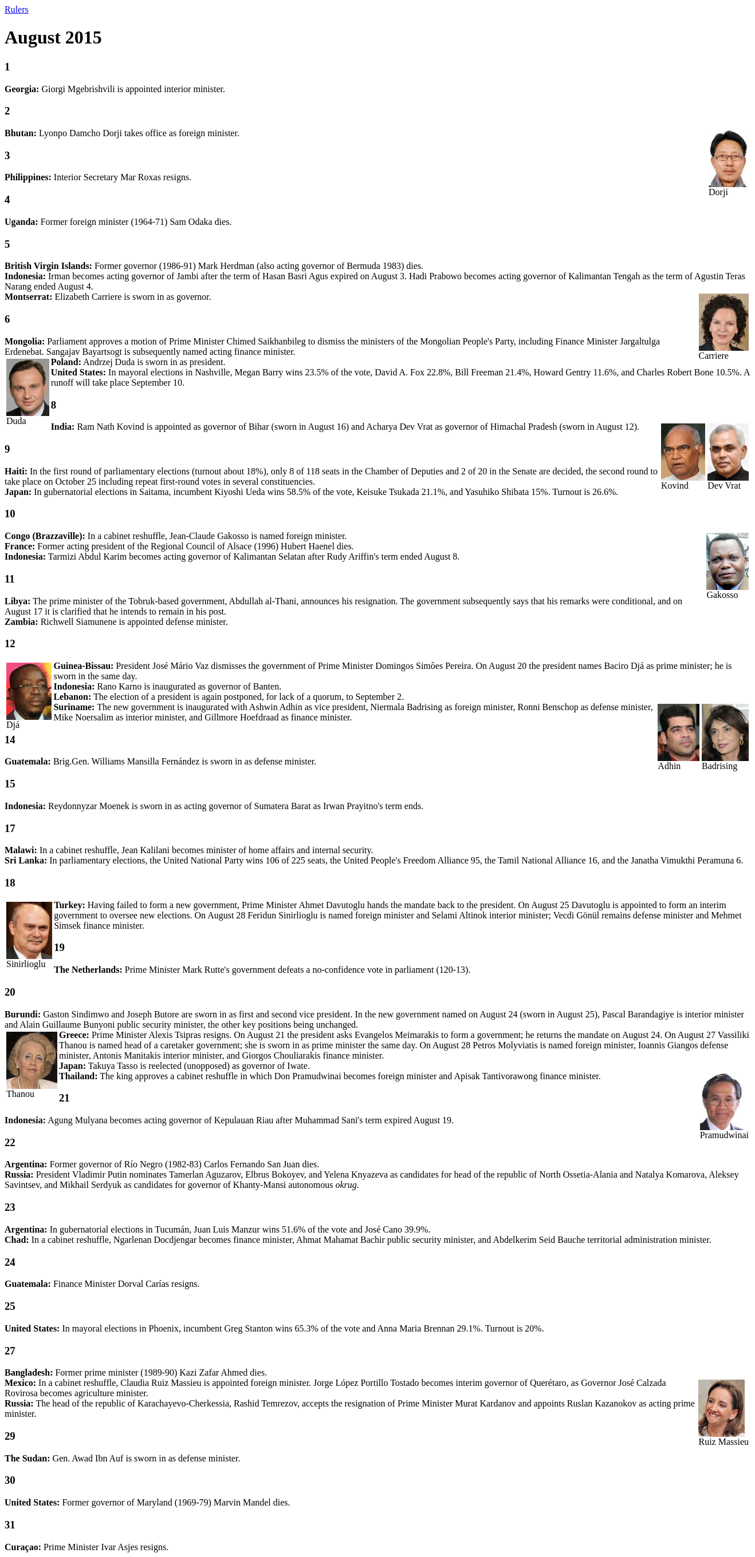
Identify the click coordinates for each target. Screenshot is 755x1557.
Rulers (17, 9)
